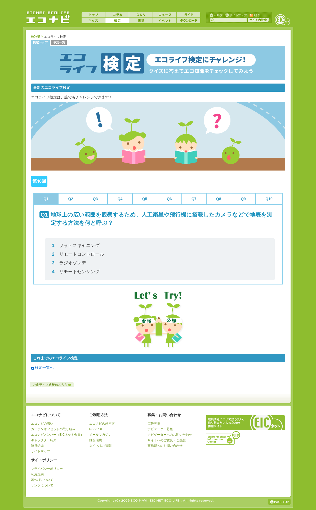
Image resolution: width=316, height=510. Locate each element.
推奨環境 (95, 440)
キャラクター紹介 (43, 440)
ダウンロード (188, 20)
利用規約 (37, 474)
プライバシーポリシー (47, 469)
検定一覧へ (44, 367)
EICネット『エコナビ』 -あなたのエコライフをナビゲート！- (48, 17)
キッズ (93, 20)
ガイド (188, 14)
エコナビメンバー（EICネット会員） (57, 435)
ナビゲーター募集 (160, 429)
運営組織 (37, 446)
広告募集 (154, 423)
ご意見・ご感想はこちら (52, 384)
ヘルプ (216, 15)
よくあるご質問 (100, 446)
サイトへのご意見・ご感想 (167, 440)
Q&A (141, 14)
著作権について (42, 480)
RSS (254, 15)
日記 (141, 20)
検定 (117, 20)
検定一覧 (59, 43)
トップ (93, 14)
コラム (117, 14)
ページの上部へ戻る (279, 502)
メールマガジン (100, 435)
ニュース (164, 14)
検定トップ (40, 43)
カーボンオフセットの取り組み (53, 429)
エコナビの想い (42, 423)
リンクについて (42, 485)
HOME (36, 37)
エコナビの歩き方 (102, 423)
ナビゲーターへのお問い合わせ (170, 435)
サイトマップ (235, 15)
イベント (164, 20)
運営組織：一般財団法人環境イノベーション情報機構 (223, 437)
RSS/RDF (96, 429)
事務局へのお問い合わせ (165, 446)
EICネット (282, 19)
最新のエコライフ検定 (51, 87)
